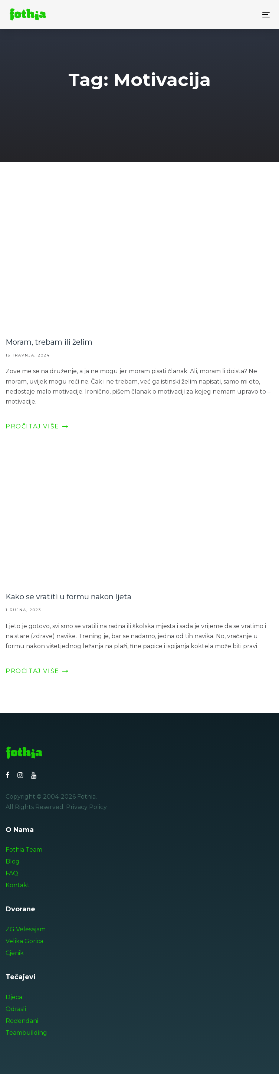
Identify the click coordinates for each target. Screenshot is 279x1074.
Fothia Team (24, 849)
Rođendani (22, 1020)
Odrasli (16, 1008)
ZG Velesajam (26, 929)
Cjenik (15, 953)
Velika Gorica (24, 941)
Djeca (14, 997)
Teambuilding (26, 1032)
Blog (13, 861)
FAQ (12, 873)
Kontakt (18, 885)
